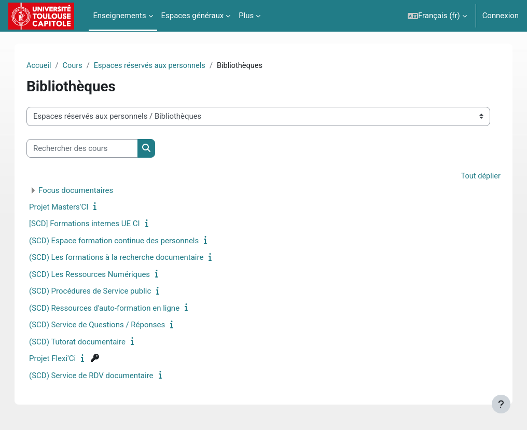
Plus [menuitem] (246, 15)
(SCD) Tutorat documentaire (87, 342)
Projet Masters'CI (69, 207)
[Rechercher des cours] (92, 148)
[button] (437, 16)
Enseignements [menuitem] (119, 15)
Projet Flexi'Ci (62, 359)
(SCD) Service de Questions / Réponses (107, 325)
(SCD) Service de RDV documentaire (101, 376)
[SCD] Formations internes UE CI (94, 224)
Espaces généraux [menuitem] (192, 15)
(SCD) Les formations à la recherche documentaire (126, 257)
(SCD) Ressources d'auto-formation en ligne (114, 308)
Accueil (49, 66)
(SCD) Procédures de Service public (100, 291)
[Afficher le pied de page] (501, 404)
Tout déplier (470, 177)
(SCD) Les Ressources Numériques (99, 275)
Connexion (500, 15)
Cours (84, 66)
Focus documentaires (86, 191)
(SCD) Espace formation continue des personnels (124, 241)
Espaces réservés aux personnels (162, 66)
